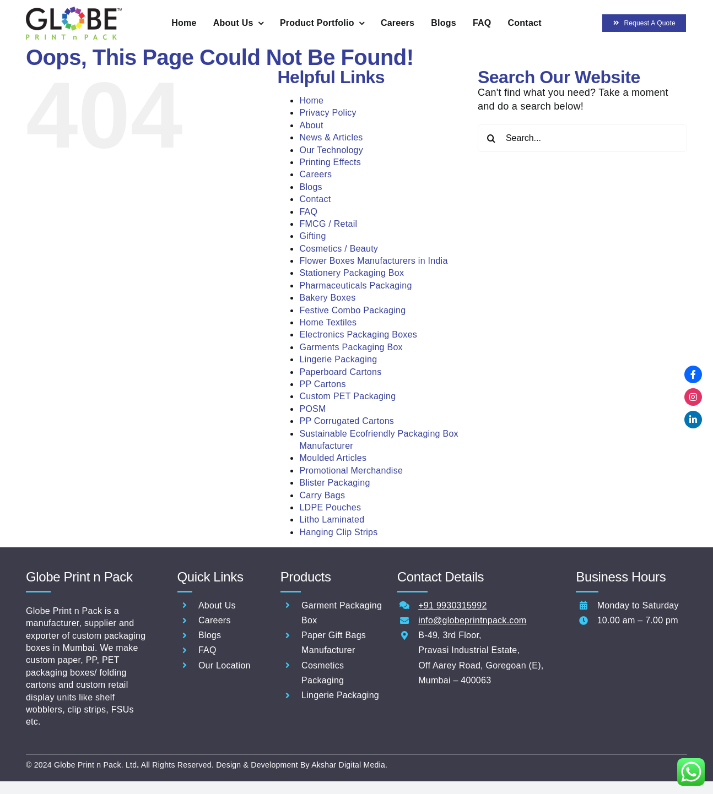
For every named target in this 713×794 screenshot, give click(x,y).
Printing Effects (330, 162)
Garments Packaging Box (350, 347)
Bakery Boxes (327, 297)
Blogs (310, 187)
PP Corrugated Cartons (346, 421)
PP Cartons (322, 384)
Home (311, 100)
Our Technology (331, 150)
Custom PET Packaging (347, 396)
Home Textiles (327, 322)
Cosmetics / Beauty (338, 248)
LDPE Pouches (330, 507)
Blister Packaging (334, 482)
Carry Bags (322, 495)
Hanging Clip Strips (338, 532)
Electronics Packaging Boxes (358, 334)
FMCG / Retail (328, 224)
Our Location (224, 665)
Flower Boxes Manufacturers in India (373, 260)
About (311, 125)
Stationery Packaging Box (351, 273)
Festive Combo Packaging (352, 310)
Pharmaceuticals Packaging (355, 285)
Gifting (312, 236)
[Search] (491, 138)
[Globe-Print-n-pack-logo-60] (74, 11)
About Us (217, 605)
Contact (315, 199)
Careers (315, 174)
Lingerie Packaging (338, 359)
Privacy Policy (327, 112)
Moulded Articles (332, 458)
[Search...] (582, 138)
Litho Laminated (331, 519)
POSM (312, 409)
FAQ (308, 211)
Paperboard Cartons (340, 372)
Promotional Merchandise (351, 470)
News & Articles (331, 137)
